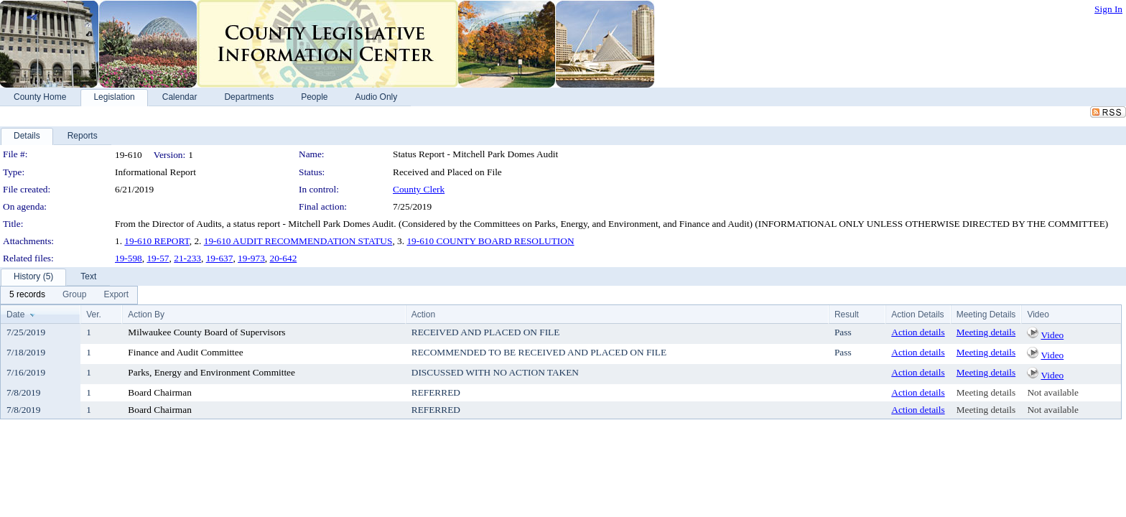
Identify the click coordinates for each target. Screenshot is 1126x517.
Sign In (1108, 9)
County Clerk (419, 189)
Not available (1052, 392)
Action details (917, 332)
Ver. (93, 314)
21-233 (187, 258)
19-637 (219, 258)
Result (846, 314)
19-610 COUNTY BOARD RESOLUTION (490, 241)
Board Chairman (159, 392)
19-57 (157, 258)
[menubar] (69, 295)
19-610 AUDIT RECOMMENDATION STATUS (298, 241)
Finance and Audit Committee (185, 352)
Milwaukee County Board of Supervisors (206, 332)
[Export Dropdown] (116, 295)
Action (423, 314)
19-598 (128, 258)
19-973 (251, 258)
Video (1052, 335)
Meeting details (986, 332)
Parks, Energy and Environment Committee (211, 372)
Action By (146, 314)
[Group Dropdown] (74, 295)
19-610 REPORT (156, 241)
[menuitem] (27, 295)
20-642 (283, 258)
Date (15, 314)
